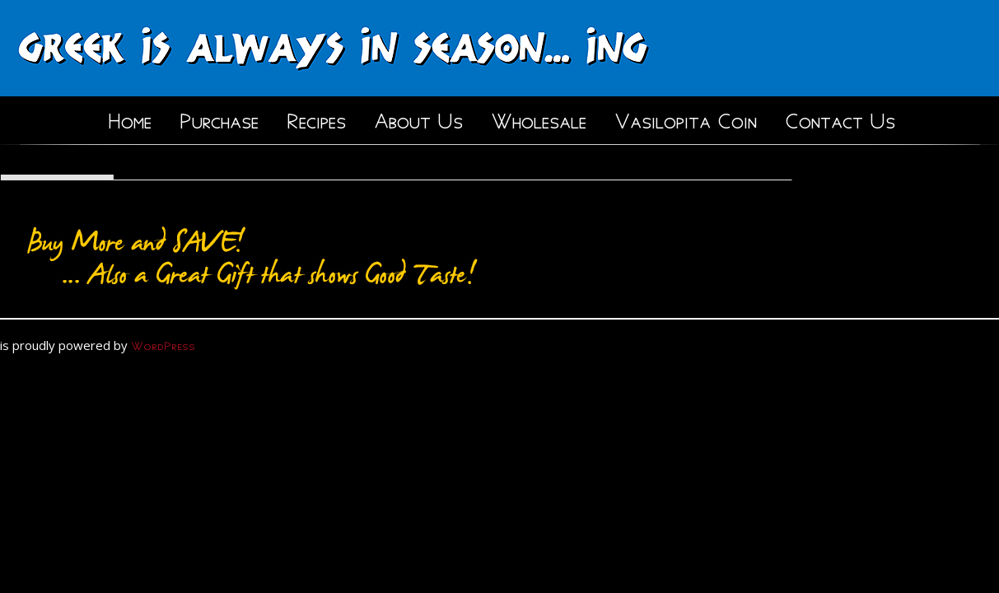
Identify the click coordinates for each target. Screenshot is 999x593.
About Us (418, 118)
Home (130, 118)
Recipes (316, 118)
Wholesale (538, 118)
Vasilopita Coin (685, 118)
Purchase (219, 118)
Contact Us (840, 118)
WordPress (163, 344)
